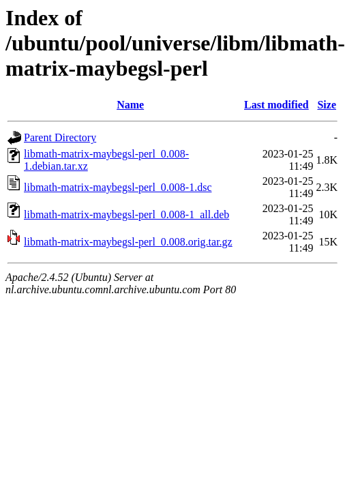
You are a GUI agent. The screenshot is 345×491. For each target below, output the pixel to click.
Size (326, 104)
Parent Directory (60, 137)
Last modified (276, 104)
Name (130, 104)
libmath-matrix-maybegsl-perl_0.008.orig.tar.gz (128, 242)
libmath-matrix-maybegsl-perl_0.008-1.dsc (117, 187)
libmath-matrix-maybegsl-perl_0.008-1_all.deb (126, 214)
